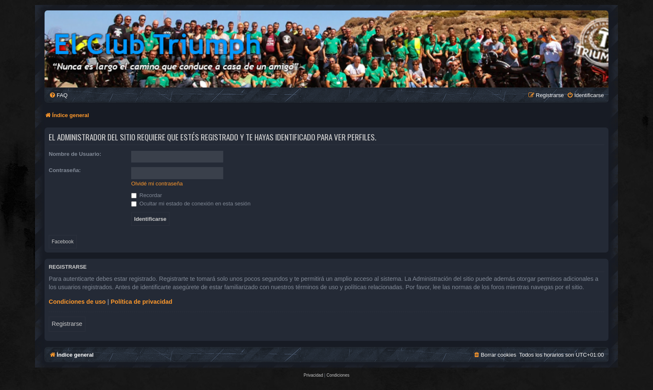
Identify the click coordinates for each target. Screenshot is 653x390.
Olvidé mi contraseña (157, 183)
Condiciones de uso (77, 301)
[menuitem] (58, 95)
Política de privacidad (141, 301)
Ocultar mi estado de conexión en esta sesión (191, 203)
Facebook (63, 242)
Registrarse (67, 323)
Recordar (146, 195)
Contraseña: (65, 170)
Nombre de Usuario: (75, 154)
